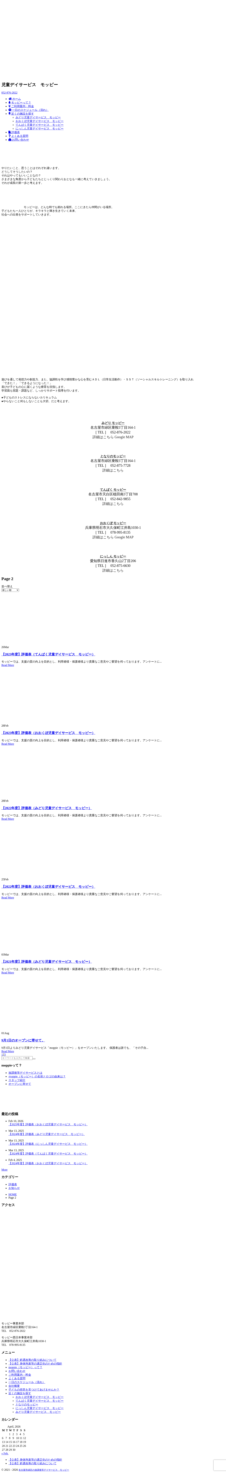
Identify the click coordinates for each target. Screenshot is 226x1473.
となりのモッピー (113, 456)
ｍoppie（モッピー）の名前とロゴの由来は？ (37, 1076)
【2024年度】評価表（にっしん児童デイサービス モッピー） (48, 1143)
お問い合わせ (16, 1371)
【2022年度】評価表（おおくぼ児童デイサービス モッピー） (48, 886)
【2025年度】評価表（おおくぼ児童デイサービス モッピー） (48, 1124)
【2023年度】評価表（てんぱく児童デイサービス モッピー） (48, 654)
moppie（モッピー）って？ (25, 1367)
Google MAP (124, 437)
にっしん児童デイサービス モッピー (40, 1408)
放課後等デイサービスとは (25, 1072)
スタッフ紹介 (16, 1080)
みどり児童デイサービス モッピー (38, 1411)
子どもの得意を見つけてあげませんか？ (33, 1389)
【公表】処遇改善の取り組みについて (32, 1359)
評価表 (12, 1184)
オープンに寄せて (19, 1083)
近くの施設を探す (19, 1393)
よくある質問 (16, 1378)
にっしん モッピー (113, 556)
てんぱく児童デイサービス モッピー (40, 1400)
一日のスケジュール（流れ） (26, 1382)
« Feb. (4, 1453)
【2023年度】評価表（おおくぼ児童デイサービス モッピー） (48, 733)
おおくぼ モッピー (113, 523)
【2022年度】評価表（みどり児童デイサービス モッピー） (46, 808)
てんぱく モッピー (113, 489)
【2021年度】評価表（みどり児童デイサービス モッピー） (46, 961)
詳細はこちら (103, 437)
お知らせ (14, 1188)
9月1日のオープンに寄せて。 (23, 1040)
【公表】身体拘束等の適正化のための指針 (35, 1363)
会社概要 (14, 1385)
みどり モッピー (113, 423)
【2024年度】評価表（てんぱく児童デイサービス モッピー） (48, 1153)
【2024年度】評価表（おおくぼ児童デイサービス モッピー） (48, 1163)
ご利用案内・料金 (19, 1374)
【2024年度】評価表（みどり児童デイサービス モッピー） (46, 1134)
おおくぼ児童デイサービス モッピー (40, 1397)
